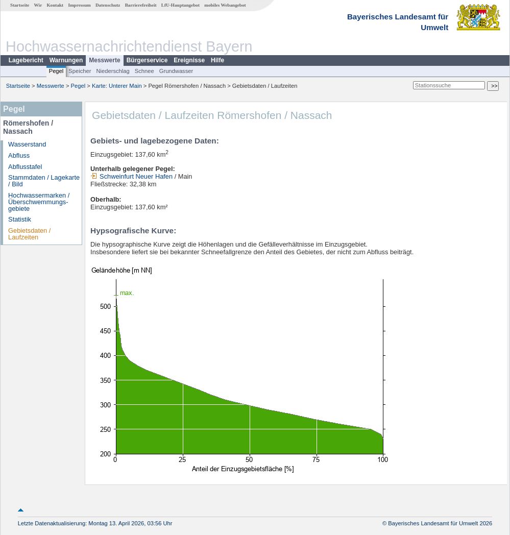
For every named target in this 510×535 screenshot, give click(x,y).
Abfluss (19, 155)
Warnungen (66, 60)
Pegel (56, 71)
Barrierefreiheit (141, 5)
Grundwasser (176, 71)
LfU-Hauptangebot (180, 5)
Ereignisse (189, 60)
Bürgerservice (147, 60)
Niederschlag (112, 71)
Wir (38, 5)
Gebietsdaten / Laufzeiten (29, 234)
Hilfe (217, 60)
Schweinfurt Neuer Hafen (131, 176)
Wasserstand (27, 144)
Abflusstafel (25, 167)
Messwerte (104, 60)
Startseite (19, 5)
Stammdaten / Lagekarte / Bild (44, 181)
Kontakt (54, 5)
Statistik (19, 219)
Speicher (79, 71)
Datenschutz (107, 5)
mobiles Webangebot (225, 5)
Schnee (144, 71)
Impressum (79, 5)
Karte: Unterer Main (117, 86)
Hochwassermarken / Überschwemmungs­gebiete (38, 201)
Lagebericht (26, 60)
